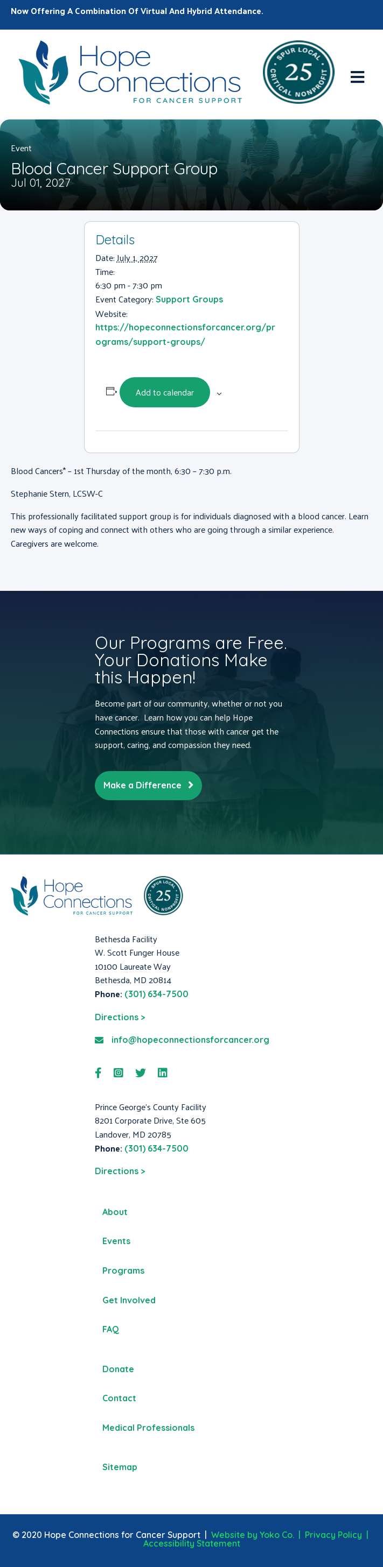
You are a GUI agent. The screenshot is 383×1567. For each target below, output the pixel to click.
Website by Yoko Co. (252, 1534)
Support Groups (189, 299)
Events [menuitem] (116, 1241)
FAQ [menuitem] (110, 1329)
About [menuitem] (115, 1211)
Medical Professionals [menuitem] (148, 1427)
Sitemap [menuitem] (119, 1467)
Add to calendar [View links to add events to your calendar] (165, 392)
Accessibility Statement (191, 1543)
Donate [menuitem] (118, 1369)
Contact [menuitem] (119, 1398)
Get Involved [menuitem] (129, 1300)
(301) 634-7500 (156, 994)
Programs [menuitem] (123, 1270)
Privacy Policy (333, 1534)
